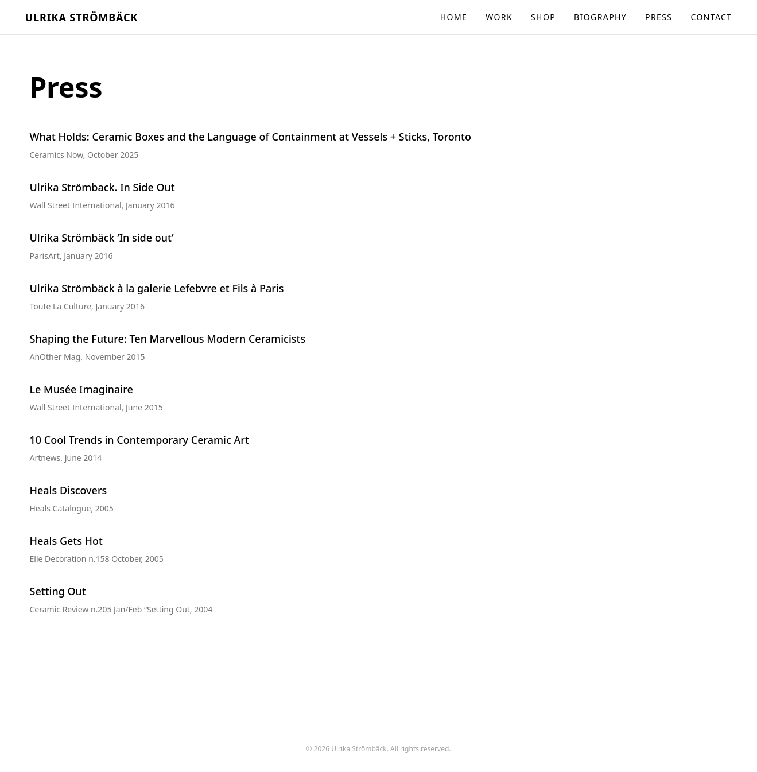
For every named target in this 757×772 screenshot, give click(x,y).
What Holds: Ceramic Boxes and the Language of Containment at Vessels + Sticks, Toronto (251, 136)
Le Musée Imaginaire (81, 389)
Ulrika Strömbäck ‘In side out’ (102, 238)
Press (658, 16)
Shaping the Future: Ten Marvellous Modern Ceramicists (168, 339)
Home (453, 16)
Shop (543, 16)
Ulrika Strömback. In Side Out (102, 187)
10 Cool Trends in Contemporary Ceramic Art (139, 440)
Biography (600, 16)
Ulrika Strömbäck (81, 17)
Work (499, 16)
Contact (711, 16)
